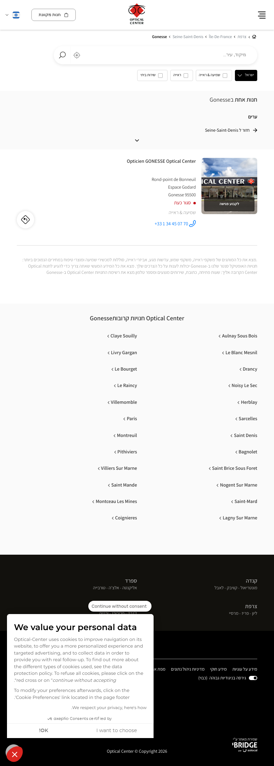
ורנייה (104, 614)
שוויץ (132, 606)
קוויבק (232, 588)
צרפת (251, 606)
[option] (214, 77)
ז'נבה (132, 614)
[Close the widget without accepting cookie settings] (119, 606)
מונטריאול (248, 588)
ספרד (131, 580)
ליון (254, 614)
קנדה (251, 580)
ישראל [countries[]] (249, 75)
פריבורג (118, 614)
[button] (14, 754)
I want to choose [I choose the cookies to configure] (116, 730)
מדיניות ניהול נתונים (188, 669)
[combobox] (155, 55)
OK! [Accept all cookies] (43, 730)
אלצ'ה (114, 588)
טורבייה (99, 588)
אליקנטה (129, 588)
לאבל (219, 588)
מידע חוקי (218, 669)
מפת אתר (157, 669)
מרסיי (233, 614)
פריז (245, 614)
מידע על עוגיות (244, 669)
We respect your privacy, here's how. (109, 708)
